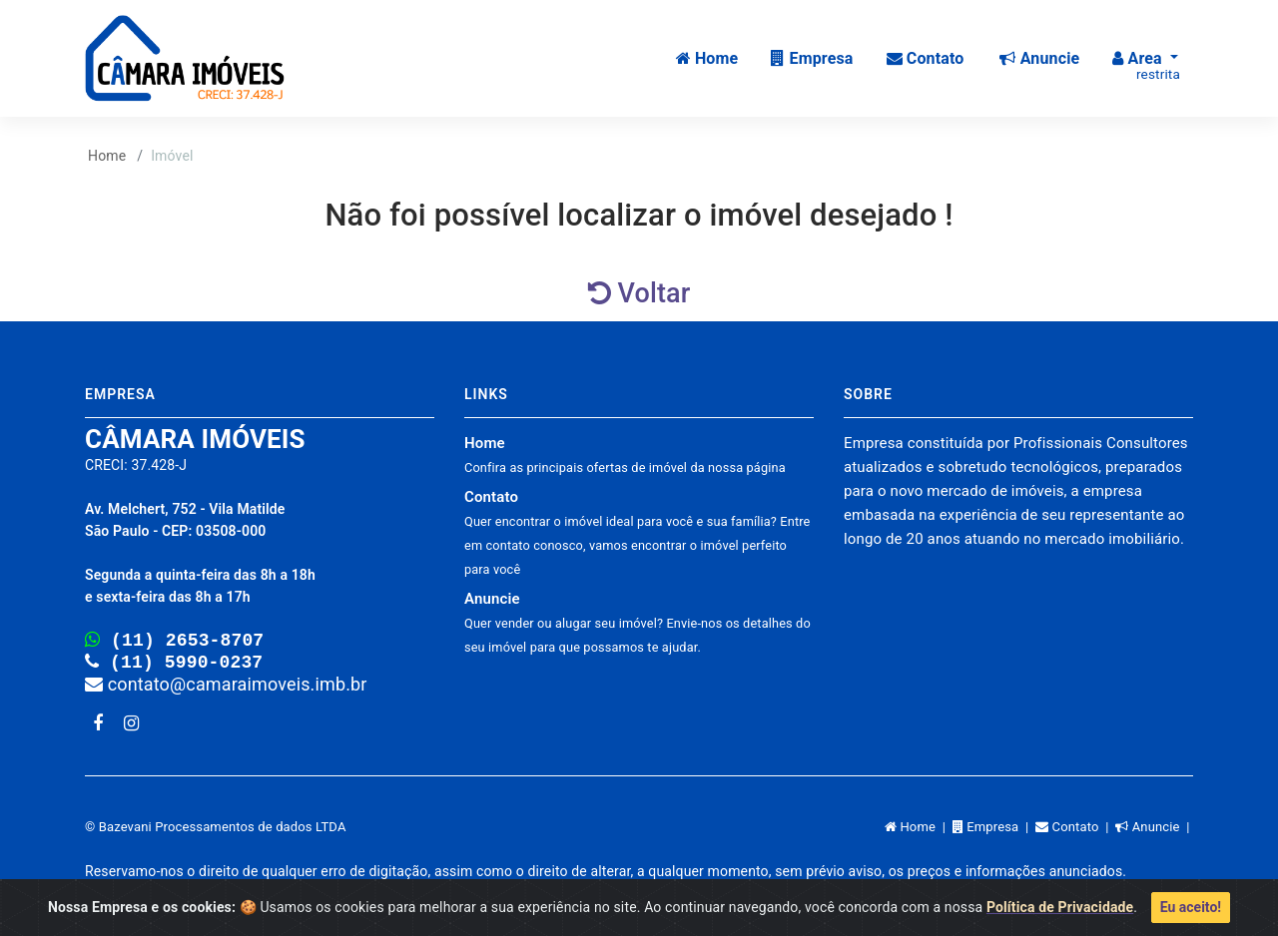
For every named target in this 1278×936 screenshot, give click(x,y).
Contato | (1075, 830)
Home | (919, 830)
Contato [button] (925, 58)
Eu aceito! (1190, 907)
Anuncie (637, 622)
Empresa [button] (812, 58)
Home (107, 156)
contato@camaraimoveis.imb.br (226, 688)
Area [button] (1146, 66)
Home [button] (707, 58)
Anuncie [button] (1039, 58)
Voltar (639, 293)
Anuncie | (1154, 830)
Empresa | (994, 830)
